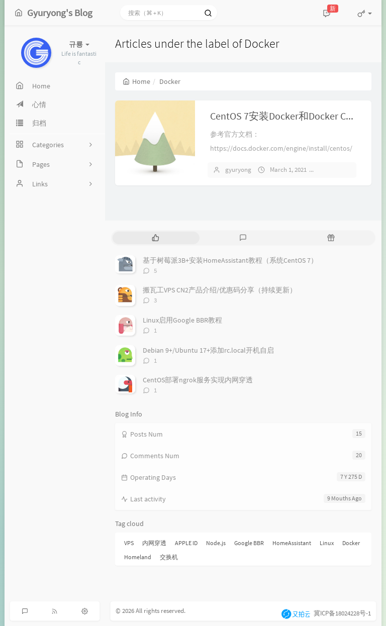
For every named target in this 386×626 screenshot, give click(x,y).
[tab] (156, 238)
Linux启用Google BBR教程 (182, 320)
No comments (343, 169)
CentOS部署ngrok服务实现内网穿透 (198, 379)
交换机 (169, 557)
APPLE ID (186, 543)
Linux (327, 543)
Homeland (137, 557)
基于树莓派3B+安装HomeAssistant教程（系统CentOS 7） (230, 260)
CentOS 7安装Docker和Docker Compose (295, 116)
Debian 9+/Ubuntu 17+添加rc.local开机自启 (208, 350)
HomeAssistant (291, 543)
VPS (129, 543)
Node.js (216, 543)
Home (136, 81)
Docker (351, 543)
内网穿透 (154, 543)
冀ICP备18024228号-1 (342, 613)
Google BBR (249, 543)
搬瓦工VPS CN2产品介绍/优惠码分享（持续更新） (220, 289)
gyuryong (238, 169)
